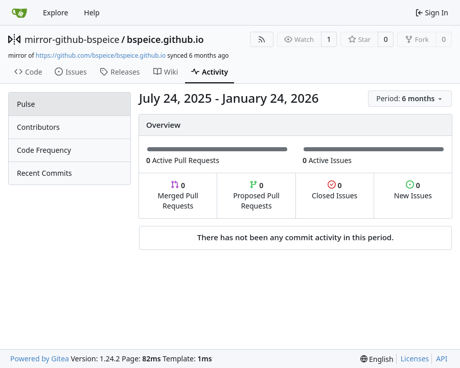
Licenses (415, 358)
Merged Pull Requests (178, 195)
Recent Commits (44, 173)
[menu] (410, 98)
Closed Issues (334, 190)
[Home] (19, 13)
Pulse (26, 104)
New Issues (413, 190)
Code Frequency (44, 150)
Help (92, 12)
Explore (55, 12)
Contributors (38, 127)
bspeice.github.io (165, 39)
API (441, 358)
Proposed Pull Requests (256, 195)
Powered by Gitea (39, 358)
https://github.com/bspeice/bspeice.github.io (101, 55)
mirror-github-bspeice (72, 39)
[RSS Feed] (261, 39)
